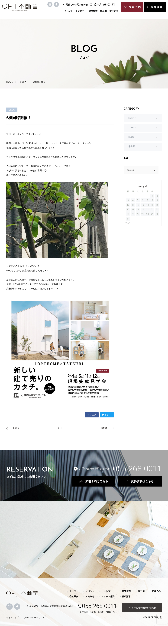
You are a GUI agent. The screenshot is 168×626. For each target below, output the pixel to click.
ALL (60, 428)
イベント (69, 13)
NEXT (104, 428)
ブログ (22, 82)
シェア (92, 415)
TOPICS (132, 127)
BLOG (131, 137)
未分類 (131, 146)
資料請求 (155, 9)
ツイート (107, 415)
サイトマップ (12, 617)
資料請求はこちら (140, 481)
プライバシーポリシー (34, 617)
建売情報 (93, 13)
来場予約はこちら (93, 481)
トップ (72, 591)
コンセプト (81, 13)
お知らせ (89, 596)
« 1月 (128, 222)
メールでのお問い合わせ (142, 608)
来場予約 (133, 9)
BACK (16, 428)
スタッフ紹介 (108, 596)
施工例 (104, 13)
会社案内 (114, 13)
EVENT (132, 118)
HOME (9, 82)
